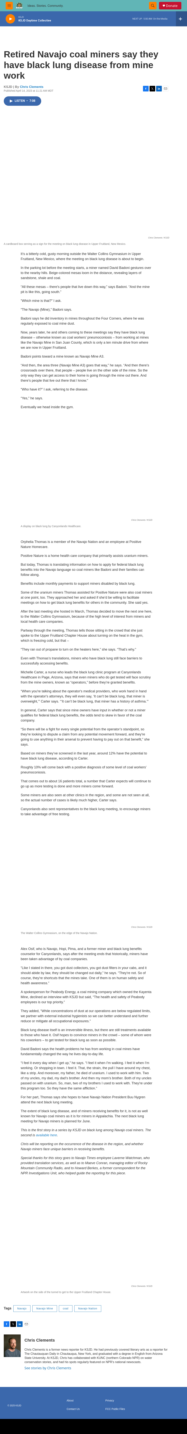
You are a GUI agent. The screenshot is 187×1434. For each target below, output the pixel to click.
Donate (172, 6)
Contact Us (73, 1409)
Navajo (22, 1308)
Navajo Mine (44, 1308)
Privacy (109, 1400)
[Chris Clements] (12, 1345)
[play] (10, 19)
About (70, 1400)
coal (65, 1308)
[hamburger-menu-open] (9, 5)
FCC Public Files (115, 1409)
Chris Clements (31, 87)
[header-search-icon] (153, 5)
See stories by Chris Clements (47, 1368)
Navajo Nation (87, 1308)
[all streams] (181, 18)
